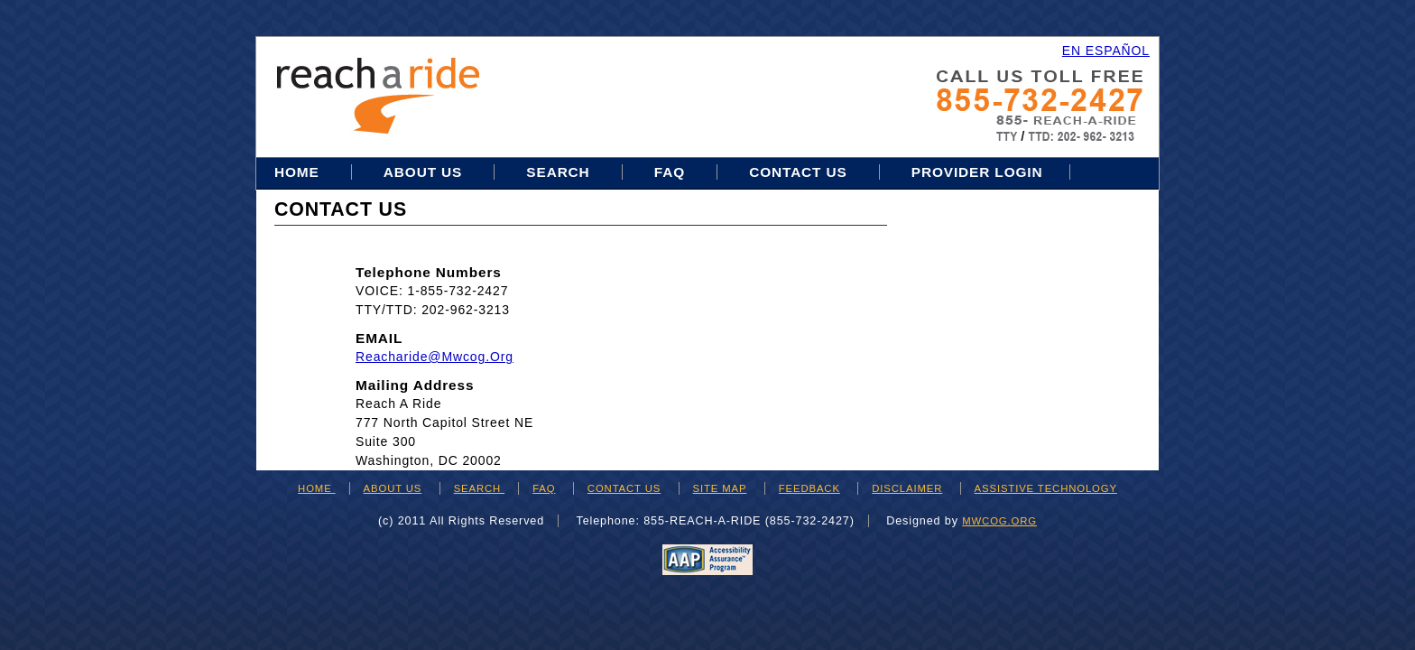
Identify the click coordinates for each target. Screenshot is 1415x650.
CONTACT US (624, 488)
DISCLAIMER (907, 488)
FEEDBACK (809, 488)
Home (299, 172)
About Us (423, 172)
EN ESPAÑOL (1106, 50)
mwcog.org (999, 520)
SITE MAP (720, 488)
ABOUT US (393, 488)
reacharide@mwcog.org (434, 356)
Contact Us (798, 172)
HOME (317, 488)
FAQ (669, 172)
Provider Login (977, 172)
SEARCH (479, 488)
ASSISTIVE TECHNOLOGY (1046, 488)
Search (560, 172)
